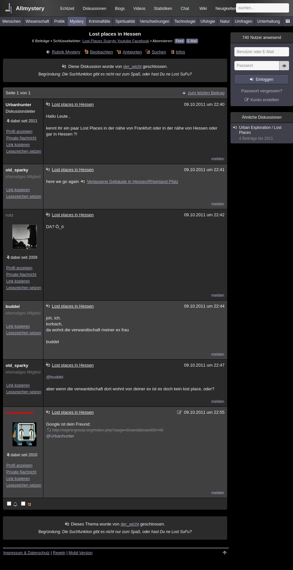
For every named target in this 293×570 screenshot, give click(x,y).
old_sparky (17, 169)
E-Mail (192, 41)
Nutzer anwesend (261, 37)
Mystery (77, 21)
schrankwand (19, 412)
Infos (180, 51)
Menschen (11, 21)
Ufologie (207, 21)
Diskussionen (94, 8)
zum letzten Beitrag (206, 92)
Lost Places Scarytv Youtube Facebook (115, 41)
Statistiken (163, 8)
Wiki (203, 8)
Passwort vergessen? (261, 90)
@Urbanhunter (60, 436)
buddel (13, 306)
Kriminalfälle (99, 21)
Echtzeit (67, 8)
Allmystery (30, 8)
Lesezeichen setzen (23, 151)
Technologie (185, 21)
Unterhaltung (268, 21)
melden (217, 159)
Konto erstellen (265, 99)
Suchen (158, 51)
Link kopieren (18, 144)
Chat (185, 8)
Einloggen (264, 79)
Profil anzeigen (19, 131)
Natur (225, 21)
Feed (179, 41)
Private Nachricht (21, 138)
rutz (9, 215)
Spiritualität (125, 21)
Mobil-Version (80, 553)
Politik (59, 21)
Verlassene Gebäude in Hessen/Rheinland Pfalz (129, 181)
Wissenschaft (37, 21)
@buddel (54, 377)
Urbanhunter (18, 104)
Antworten (132, 51)
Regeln (59, 553)
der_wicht (132, 66)
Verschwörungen (154, 21)
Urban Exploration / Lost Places (262, 133)
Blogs (120, 8)
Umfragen (244, 21)
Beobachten (101, 51)
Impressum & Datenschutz (26, 553)
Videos (139, 8)
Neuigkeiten (225, 8)
